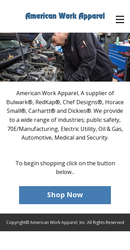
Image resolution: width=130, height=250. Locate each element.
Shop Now (65, 194)
